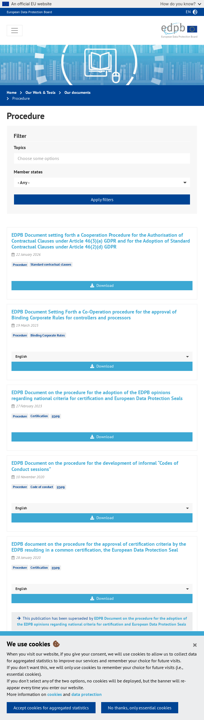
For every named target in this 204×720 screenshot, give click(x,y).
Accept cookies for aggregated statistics (51, 707)
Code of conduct (42, 487)
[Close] (195, 644)
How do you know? (180, 3)
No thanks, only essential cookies (139, 707)
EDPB (56, 416)
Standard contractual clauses (51, 264)
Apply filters (102, 199)
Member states (28, 172)
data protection (86, 694)
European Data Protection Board (29, 12)
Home (12, 92)
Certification (39, 416)
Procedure (20, 264)
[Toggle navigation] (14, 30)
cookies (54, 694)
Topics (20, 147)
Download (102, 285)
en (188, 11)
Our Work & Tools (40, 92)
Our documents (77, 92)
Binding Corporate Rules (48, 335)
